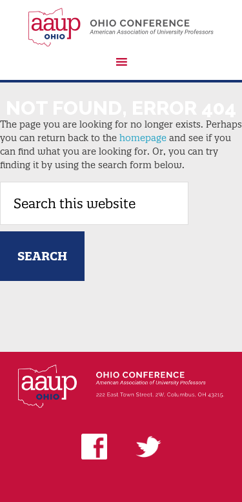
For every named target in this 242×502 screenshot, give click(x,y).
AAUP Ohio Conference (121, 27)
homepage (142, 138)
